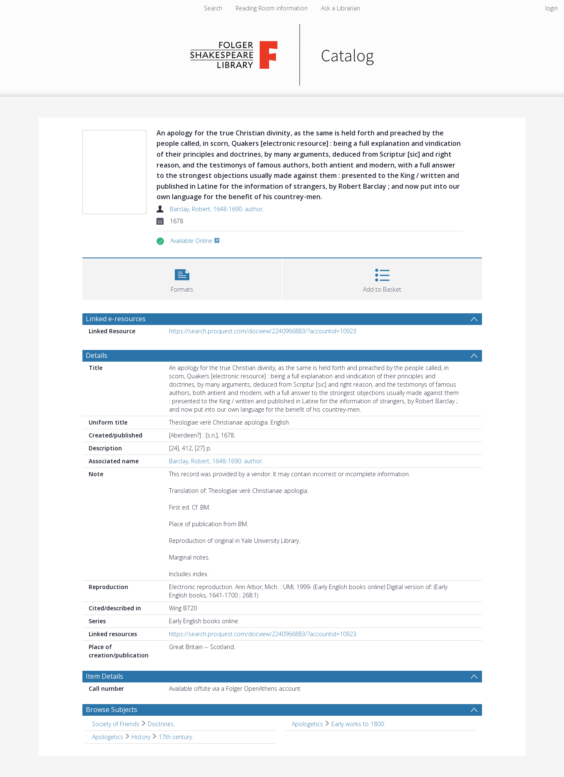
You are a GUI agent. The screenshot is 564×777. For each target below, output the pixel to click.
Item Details (104, 676)
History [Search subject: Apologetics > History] (141, 737)
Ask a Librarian (340, 8)
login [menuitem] (551, 8)
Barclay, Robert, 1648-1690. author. (217, 209)
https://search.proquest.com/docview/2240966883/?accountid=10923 (262, 331)
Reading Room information (272, 8)
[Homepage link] (282, 52)
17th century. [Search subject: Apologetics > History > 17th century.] (176, 737)
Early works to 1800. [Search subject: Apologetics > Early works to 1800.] (358, 724)
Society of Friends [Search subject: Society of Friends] (115, 724)
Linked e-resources (116, 318)
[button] (182, 278)
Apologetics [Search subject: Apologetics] (307, 724)
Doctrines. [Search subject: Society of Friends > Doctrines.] (161, 724)
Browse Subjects (111, 709)
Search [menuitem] (213, 8)
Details (96, 355)
